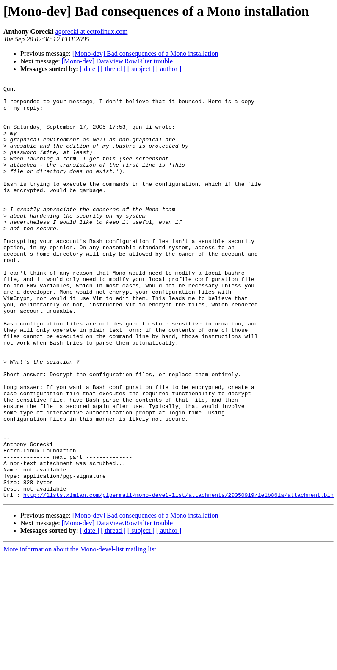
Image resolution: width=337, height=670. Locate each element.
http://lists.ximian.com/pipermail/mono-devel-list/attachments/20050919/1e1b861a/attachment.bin (178, 577)
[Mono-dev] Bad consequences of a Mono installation (145, 53)
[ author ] (169, 68)
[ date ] (89, 68)
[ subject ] (141, 68)
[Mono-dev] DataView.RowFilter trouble (117, 61)
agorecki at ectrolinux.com (91, 31)
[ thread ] (113, 68)
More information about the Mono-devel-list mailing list (79, 631)
